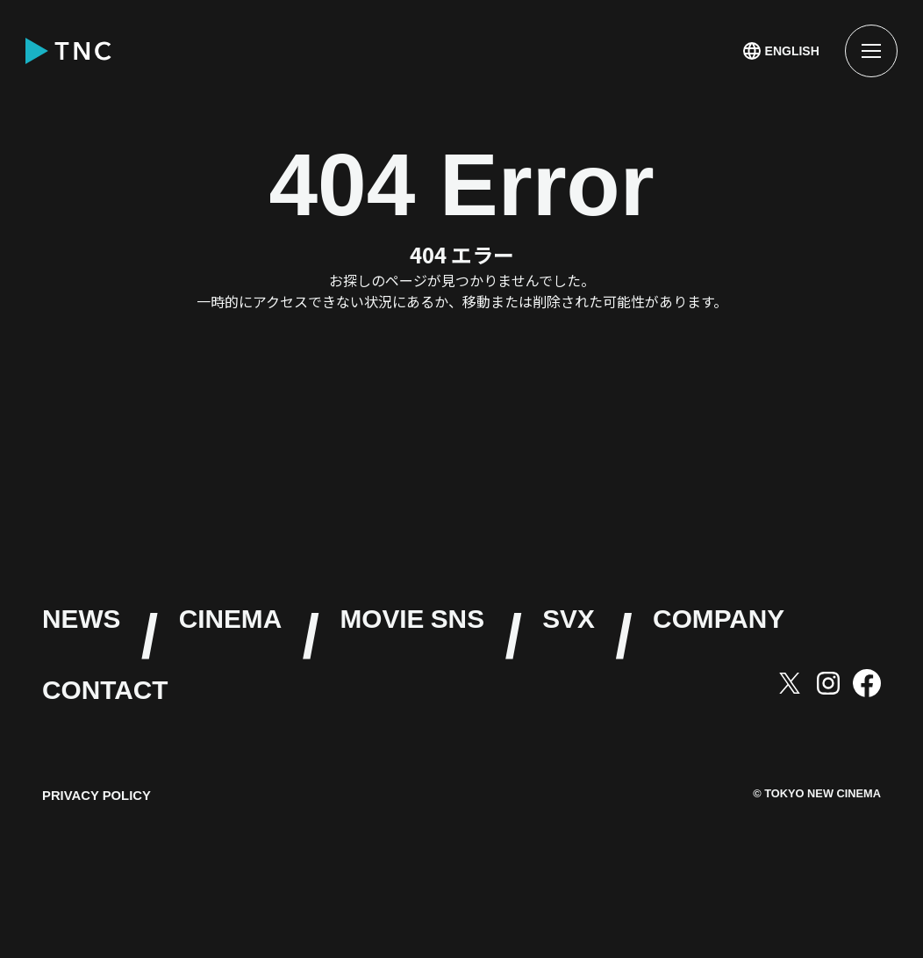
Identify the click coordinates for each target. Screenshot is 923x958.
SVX (287, 708)
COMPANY (563, 708)
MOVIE (684, 637)
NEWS (134, 637)
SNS (105, 708)
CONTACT (190, 778)
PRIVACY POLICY (101, 903)
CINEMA (406, 637)
